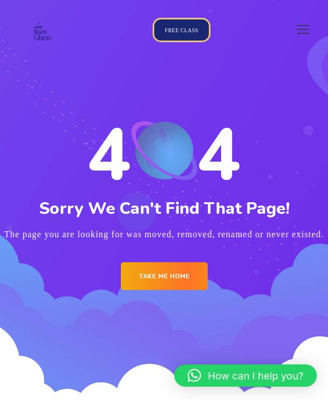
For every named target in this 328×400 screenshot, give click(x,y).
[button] (245, 375)
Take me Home (164, 276)
